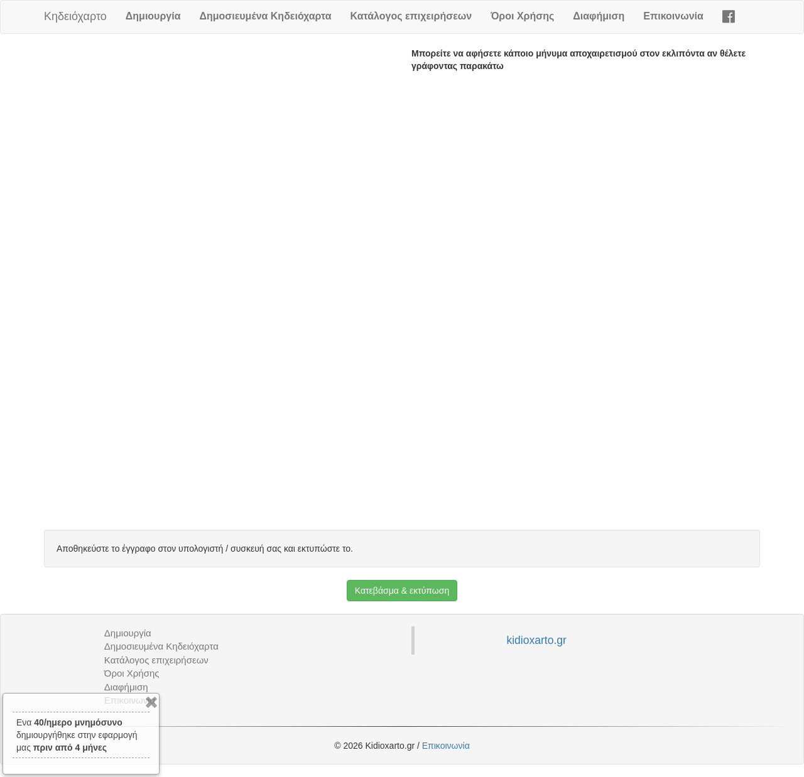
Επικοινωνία (673, 16)
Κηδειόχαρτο (75, 16)
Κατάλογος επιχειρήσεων (411, 16)
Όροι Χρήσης (522, 16)
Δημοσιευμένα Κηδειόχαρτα (265, 16)
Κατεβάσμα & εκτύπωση (402, 591)
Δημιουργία (153, 16)
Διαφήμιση (598, 16)
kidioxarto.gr (536, 640)
